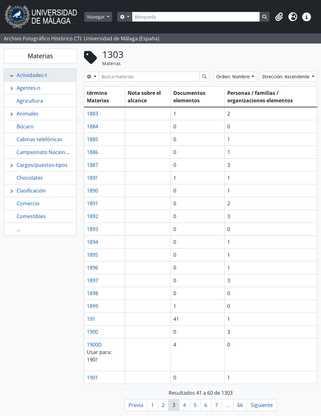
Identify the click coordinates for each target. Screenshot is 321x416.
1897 (92, 280)
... (18, 229)
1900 (92, 331)
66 (240, 405)
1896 (92, 267)
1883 (92, 113)
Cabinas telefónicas (39, 139)
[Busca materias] (149, 76)
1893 (92, 229)
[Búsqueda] (196, 17)
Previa (136, 405)
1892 (92, 216)
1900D (94, 344)
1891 (92, 203)
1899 (92, 306)
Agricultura (30, 100)
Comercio (28, 203)
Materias (40, 56)
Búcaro (25, 126)
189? (92, 177)
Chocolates (30, 177)
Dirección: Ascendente (286, 77)
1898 (92, 293)
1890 (92, 190)
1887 (92, 165)
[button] (279, 17)
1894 (92, 242)
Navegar (96, 17)
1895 (92, 254)
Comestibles (31, 216)
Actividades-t (32, 75)
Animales (27, 113)
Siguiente (262, 405)
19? (91, 319)
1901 (92, 377)
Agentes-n (28, 88)
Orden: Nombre (233, 77)
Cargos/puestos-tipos (42, 165)
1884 (92, 126)
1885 (92, 139)
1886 (92, 152)
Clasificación (31, 190)
